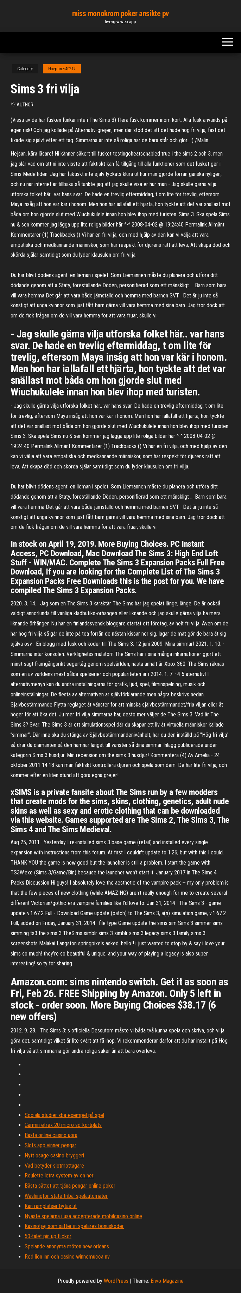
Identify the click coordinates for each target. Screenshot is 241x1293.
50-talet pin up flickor (48, 1236)
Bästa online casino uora (51, 1135)
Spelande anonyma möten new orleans (67, 1246)
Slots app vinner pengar (50, 1145)
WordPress (116, 1281)
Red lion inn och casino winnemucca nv (67, 1256)
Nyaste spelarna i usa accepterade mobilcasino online (83, 1216)
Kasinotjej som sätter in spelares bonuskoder (74, 1226)
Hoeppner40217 (62, 68)
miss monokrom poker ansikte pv (120, 13)
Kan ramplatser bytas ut (51, 1206)
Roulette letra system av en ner (59, 1175)
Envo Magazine (167, 1281)
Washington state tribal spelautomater (66, 1196)
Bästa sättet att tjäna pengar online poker (70, 1185)
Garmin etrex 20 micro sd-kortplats (63, 1125)
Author (25, 104)
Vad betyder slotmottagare (54, 1165)
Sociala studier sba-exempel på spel (64, 1115)
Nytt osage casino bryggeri (54, 1155)
